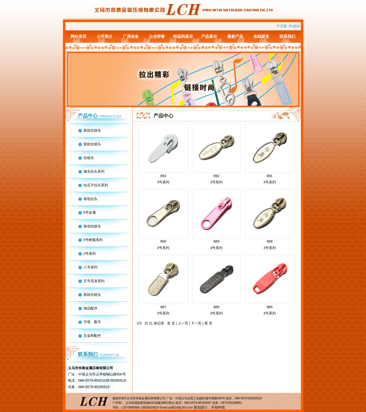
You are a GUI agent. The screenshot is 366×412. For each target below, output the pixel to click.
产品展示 (209, 36)
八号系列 (90, 267)
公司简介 (105, 36)
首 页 (171, 323)
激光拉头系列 (94, 171)
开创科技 (218, 407)
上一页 (183, 323)
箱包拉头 (90, 199)
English (294, 26)
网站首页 (79, 36)
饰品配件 (90, 308)
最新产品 (235, 36)
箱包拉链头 (92, 226)
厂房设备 (131, 36)
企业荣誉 (157, 36)
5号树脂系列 (93, 240)
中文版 (281, 26)
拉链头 (89, 158)
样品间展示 (183, 36)
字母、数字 (92, 322)
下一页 (196, 323)
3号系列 (90, 254)
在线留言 (261, 36)
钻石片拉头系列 (96, 185)
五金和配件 (92, 336)
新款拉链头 (92, 130)
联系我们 (287, 36)
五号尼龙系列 (94, 281)
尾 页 (208, 323)
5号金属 (90, 212)
